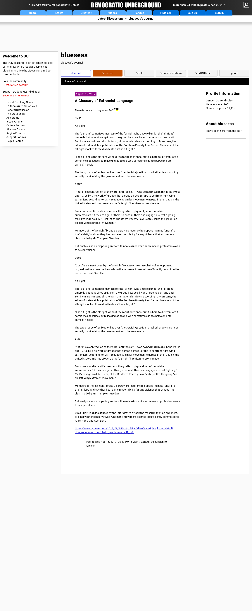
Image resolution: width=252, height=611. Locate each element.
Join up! (193, 13)
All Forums (12, 117)
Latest (59, 13)
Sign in (219, 13)
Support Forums (16, 137)
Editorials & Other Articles (21, 106)
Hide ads (166, 13)
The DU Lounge (15, 113)
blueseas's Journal (141, 18)
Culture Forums (15, 125)
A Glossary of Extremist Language (104, 101)
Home (33, 13)
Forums (139, 13)
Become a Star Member (16, 95)
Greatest (86, 13)
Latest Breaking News (19, 102)
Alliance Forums (16, 129)
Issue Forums (14, 121)
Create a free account (15, 85)
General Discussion (17, 109)
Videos (112, 13)
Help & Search (14, 140)
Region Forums (15, 133)
